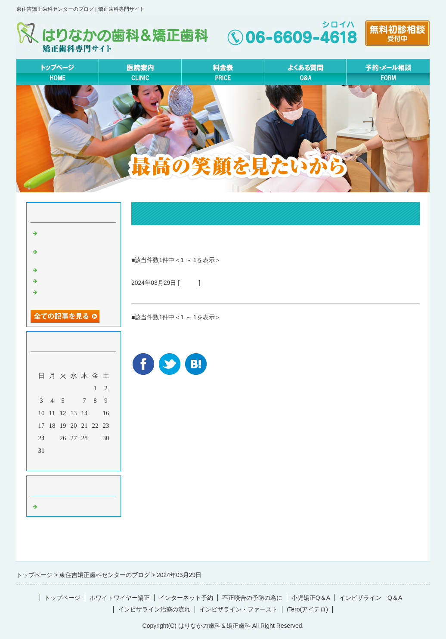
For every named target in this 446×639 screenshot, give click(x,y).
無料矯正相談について (71, 269)
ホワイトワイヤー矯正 (120, 597)
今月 (73, 462)
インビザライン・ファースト (238, 609)
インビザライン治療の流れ (154, 609)
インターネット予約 (186, 597)
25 (52, 438)
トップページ (62, 597)
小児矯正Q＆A (310, 597)
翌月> (90, 462)
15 (95, 413)
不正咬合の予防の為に (252, 597)
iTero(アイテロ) (307, 609)
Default (189, 282)
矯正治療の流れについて (174, 293)
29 (95, 438)
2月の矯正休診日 (63, 280)
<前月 (57, 462)
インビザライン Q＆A (370, 597)
